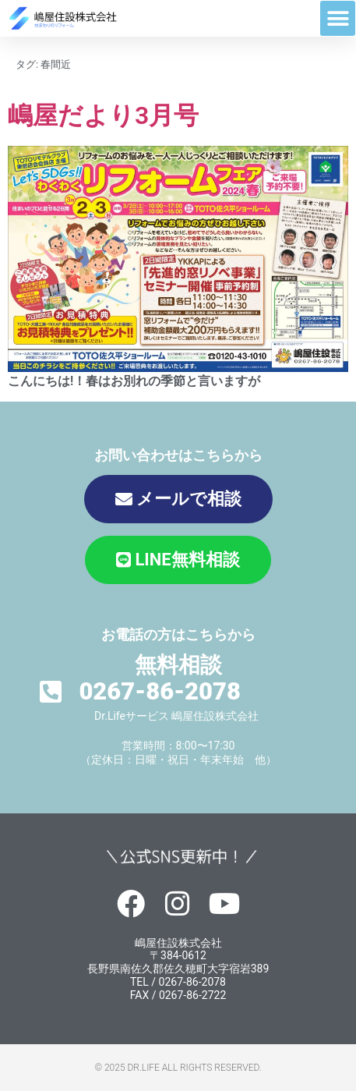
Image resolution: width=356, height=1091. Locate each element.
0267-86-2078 (160, 691)
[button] (337, 18)
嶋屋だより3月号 (103, 115)
